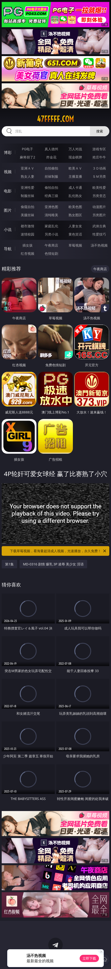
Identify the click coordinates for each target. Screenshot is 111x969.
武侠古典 (99, 226)
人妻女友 (75, 226)
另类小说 (51, 234)
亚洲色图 (51, 206)
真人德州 (51, 149)
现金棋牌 (75, 157)
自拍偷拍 (51, 168)
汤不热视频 (99, 245)
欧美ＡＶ (75, 168)
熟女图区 (75, 215)
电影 (8, 191)
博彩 (8, 152)
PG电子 (27, 149)
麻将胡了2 (27, 157)
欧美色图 (75, 206)
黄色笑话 (75, 234)
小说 (8, 229)
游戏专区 (99, 149)
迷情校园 (27, 234)
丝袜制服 (51, 176)
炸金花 (51, 157)
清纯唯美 (51, 215)
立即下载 (89, 958)
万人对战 (75, 149)
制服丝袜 (27, 195)
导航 (8, 248)
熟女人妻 (27, 176)
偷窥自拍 (27, 206)
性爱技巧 (99, 234)
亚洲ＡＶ (27, 168)
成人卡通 (75, 187)
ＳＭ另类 (99, 176)
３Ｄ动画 (99, 168)
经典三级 (51, 195)
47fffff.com (55, 119)
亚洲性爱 (27, 187)
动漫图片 (99, 206)
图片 (8, 210)
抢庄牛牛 (99, 157)
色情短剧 (51, 253)
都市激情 (27, 226)
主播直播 (75, 176)
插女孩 (27, 245)
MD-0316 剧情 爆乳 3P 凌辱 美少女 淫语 (53, 564)
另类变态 (99, 195)
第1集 (9, 564)
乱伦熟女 (75, 195)
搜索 (99, 131)
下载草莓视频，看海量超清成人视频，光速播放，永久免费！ (58, 551)
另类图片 (99, 215)
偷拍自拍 (51, 187)
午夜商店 (51, 245)
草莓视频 (75, 245)
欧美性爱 (99, 187)
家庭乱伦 (51, 226)
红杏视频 (27, 253)
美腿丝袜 (27, 215)
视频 (8, 171)
